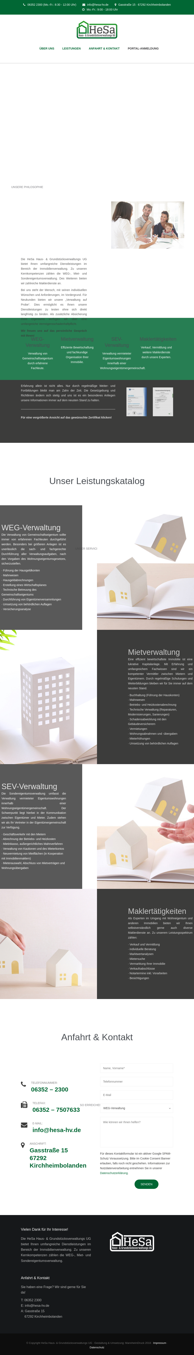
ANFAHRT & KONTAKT (104, 48)
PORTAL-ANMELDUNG (143, 48)
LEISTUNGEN (71, 48)
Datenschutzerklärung (114, 1173)
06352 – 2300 (49, 1089)
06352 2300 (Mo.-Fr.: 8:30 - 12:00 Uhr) (51, 4)
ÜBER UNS (46, 48)
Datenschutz (97, 1347)
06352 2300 (33, 1300)
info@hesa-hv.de (98, 4)
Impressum (159, 1342)
